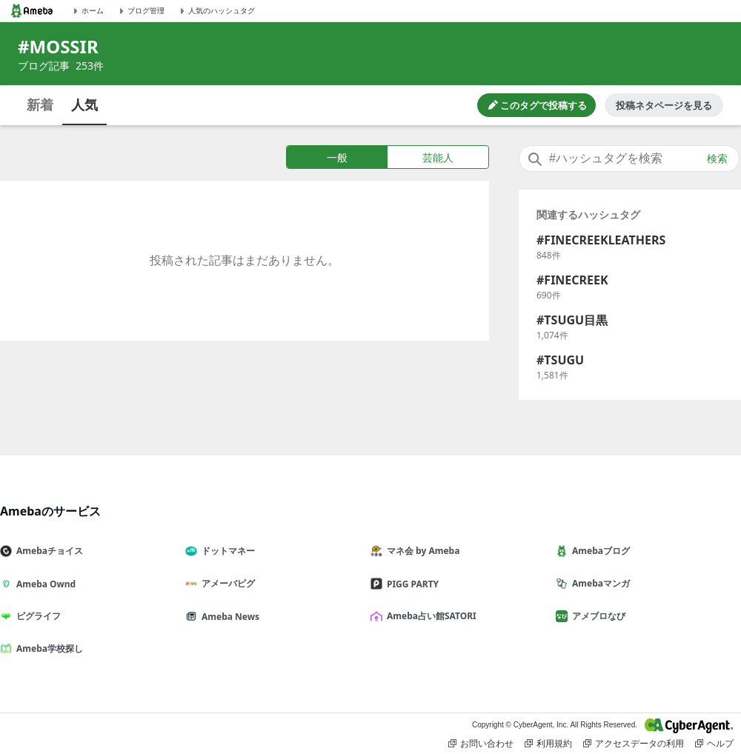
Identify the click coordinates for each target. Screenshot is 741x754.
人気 (84, 104)
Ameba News (228, 616)
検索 (717, 158)
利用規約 (548, 743)
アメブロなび (596, 616)
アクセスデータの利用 (633, 743)
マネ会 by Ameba (420, 550)
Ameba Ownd (43, 584)
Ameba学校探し (47, 648)
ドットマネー (226, 550)
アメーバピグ (226, 583)
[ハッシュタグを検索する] (629, 158)
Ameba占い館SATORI (429, 616)
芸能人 (437, 157)
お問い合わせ (481, 743)
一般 (337, 157)
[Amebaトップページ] (32, 11)
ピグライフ (36, 616)
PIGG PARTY (410, 584)
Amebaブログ (599, 550)
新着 (40, 104)
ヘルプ (714, 743)
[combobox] (629, 158)
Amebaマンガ (599, 583)
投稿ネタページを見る (664, 105)
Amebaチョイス (47, 550)
